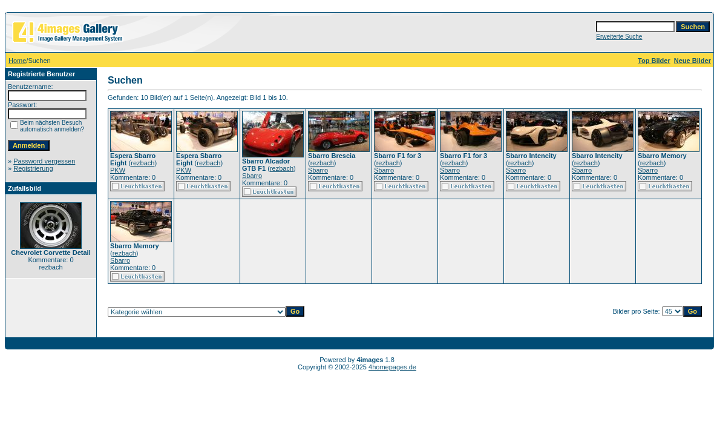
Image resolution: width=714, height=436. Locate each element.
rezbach (142, 163)
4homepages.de (392, 367)
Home (17, 60)
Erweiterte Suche (619, 36)
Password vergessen (44, 161)
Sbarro (252, 175)
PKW (117, 170)
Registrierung (33, 168)
